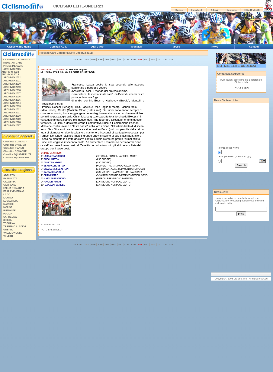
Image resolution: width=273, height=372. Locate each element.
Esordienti (197, 10)
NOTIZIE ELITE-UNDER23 (236, 66)
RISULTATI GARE (13, 62)
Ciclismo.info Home (19, 46)
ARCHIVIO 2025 (12, 69)
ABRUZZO (9, 175)
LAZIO (6, 194)
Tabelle (175, 46)
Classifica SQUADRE (15, 151)
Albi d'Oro (97, 46)
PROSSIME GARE (13, 66)
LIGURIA (8, 197)
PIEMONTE (9, 210)
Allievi (214, 10)
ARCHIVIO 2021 (12, 80)
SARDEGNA (10, 217)
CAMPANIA (9, 185)
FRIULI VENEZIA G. (14, 191)
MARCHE (8, 204)
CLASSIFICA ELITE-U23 (16, 59)
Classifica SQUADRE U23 (16, 157)
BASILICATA (10, 178)
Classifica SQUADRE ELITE (17, 154)
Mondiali (136, 46)
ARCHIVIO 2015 (12, 99)
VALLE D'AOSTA (12, 233)
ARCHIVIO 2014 (12, 103)
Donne (179, 10)
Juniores (232, 10)
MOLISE (7, 207)
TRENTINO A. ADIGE (14, 226)
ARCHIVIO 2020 (12, 84)
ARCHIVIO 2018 (12, 90)
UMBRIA (8, 229)
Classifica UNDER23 (14, 144)
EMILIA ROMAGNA (13, 188)
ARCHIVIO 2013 (12, 106)
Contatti (254, 46)
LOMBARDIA (10, 201)
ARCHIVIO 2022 (12, 77)
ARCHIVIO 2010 (12, 115)
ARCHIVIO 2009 (12, 119)
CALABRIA (9, 181)
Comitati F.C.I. (58, 46)
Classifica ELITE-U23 (15, 141)
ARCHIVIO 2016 (12, 96)
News (214, 46)
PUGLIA (7, 213)
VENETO (8, 236)
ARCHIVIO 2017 (12, 93)
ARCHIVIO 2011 (12, 112)
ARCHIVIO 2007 (12, 125)
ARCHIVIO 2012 (12, 109)
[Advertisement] (18, 307)
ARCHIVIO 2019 (12, 87)
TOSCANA (9, 223)
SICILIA (7, 220)
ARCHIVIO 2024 (10, 72)
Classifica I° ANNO (13, 148)
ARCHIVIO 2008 (12, 122)
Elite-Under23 (252, 10)
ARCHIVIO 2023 (10, 74)
